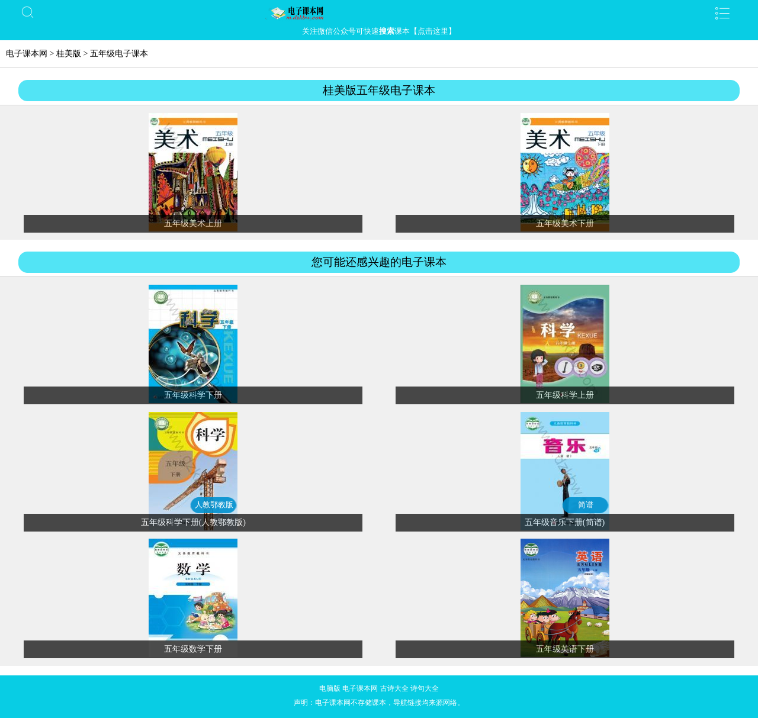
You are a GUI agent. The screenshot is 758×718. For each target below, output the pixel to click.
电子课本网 (26, 53)
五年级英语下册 (565, 649)
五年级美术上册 (193, 223)
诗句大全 (424, 688)
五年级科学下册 (193, 395)
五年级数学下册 (193, 649)
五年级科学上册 (565, 395)
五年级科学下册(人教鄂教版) (193, 522)
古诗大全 (394, 688)
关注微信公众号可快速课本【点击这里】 (379, 31)
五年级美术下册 (565, 223)
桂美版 (68, 53)
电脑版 (330, 688)
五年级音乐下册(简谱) (565, 522)
